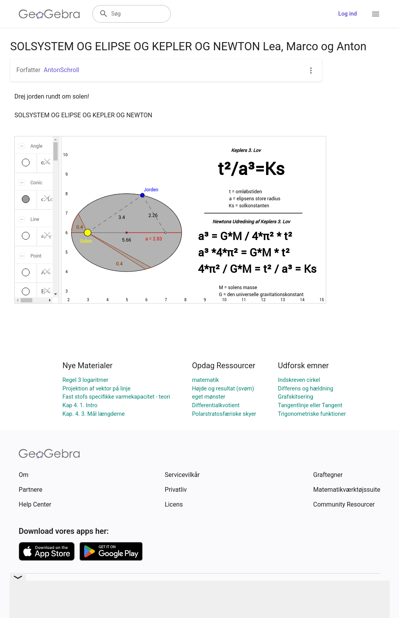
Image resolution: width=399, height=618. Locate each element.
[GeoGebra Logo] (49, 14)
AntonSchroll (61, 70)
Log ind (347, 14)
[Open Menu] (375, 14)
